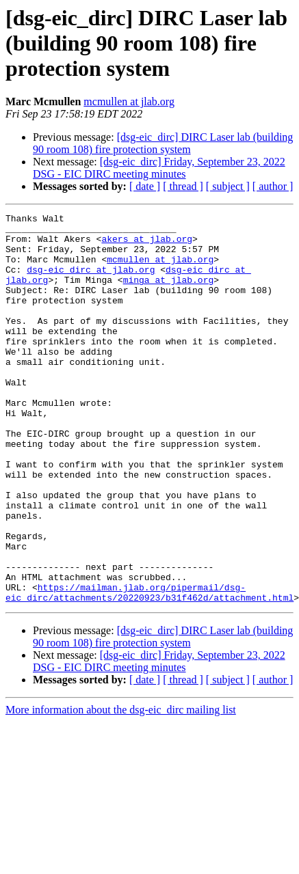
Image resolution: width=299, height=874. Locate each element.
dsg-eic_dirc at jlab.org (91, 281)
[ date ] (144, 186)
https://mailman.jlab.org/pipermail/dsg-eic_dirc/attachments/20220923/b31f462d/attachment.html (149, 669)
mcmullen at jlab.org (128, 101)
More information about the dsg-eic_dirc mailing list (120, 787)
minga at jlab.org (168, 294)
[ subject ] (228, 186)
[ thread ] (183, 186)
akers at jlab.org (146, 244)
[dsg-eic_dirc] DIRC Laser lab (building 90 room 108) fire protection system (163, 143)
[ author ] (273, 186)
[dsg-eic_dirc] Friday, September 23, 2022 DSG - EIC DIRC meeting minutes (159, 168)
